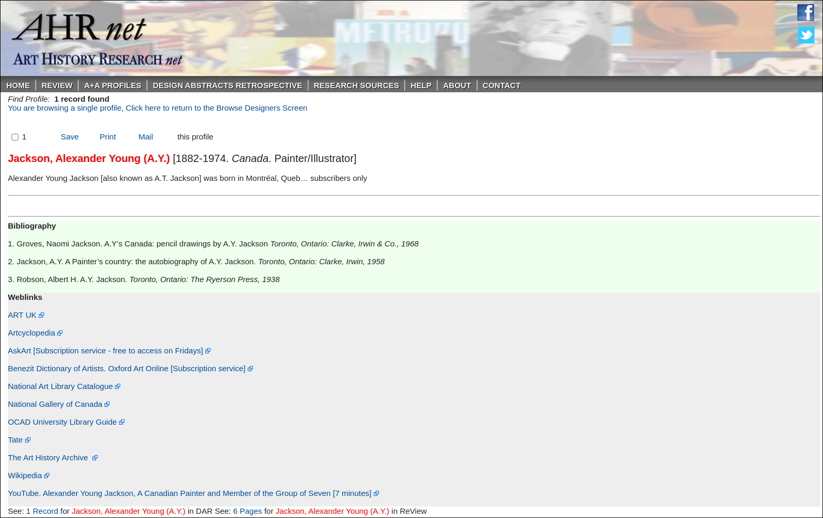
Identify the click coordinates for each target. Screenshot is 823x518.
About (457, 85)
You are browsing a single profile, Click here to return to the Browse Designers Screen (158, 107)
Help (420, 85)
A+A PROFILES (112, 85)
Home (18, 85)
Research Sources (356, 85)
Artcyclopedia (35, 332)
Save (70, 136)
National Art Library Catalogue (64, 386)
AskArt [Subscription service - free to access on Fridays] (109, 350)
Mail (146, 136)
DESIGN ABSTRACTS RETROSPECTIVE (227, 85)
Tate (19, 439)
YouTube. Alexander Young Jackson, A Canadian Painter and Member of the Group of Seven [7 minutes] (193, 493)
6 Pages (247, 510)
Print (108, 136)
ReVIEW (56, 85)
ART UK (26, 314)
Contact (502, 85)
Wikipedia (28, 475)
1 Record (42, 510)
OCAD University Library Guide (66, 421)
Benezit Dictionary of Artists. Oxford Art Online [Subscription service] (130, 368)
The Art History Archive (53, 457)
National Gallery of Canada (59, 404)
